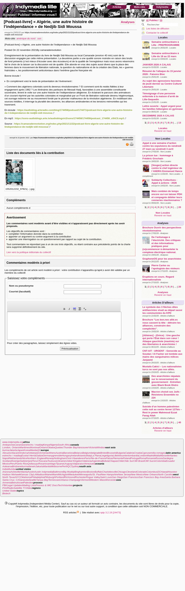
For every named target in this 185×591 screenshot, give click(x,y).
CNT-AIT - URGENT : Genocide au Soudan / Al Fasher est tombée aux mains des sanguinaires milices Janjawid (162, 355)
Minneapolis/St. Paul (90, 474)
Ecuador (170, 461)
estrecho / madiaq (33, 444)
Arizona (6, 471)
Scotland (7, 461)
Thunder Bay (70, 447)
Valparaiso (78, 463)
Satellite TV (20, 488)
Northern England (36, 458)
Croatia (138, 452)
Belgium (86, 452)
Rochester (80, 477)
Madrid (150, 455)
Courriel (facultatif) (20, 291)
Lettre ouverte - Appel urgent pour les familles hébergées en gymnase (162, 107)
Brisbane (17, 466)
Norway (50, 458)
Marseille (165, 455)
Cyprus (145, 452)
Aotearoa (7, 466)
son (39, 38)
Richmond (69, 477)
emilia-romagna (157, 452)
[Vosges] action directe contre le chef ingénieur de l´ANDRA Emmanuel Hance (166, 168)
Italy (89, 455)
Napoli (5, 458)
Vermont (85, 480)
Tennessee (54, 480)
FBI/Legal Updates (12, 485)
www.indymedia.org (12, 442)
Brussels (111, 452)
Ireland (75, 455)
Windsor (101, 447)
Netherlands (15, 458)
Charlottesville (109, 471)
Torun (35, 461)
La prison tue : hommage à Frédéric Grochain (157, 157)
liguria (110, 455)
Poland (126, 458)
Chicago (121, 471)
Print (4, 488)
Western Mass (97, 480)
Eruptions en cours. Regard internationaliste (158, 278)
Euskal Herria (28, 455)
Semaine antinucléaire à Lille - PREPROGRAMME (165, 43)
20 (179, 207)
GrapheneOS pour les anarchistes (161, 258)
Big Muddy (68, 471)
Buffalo (98, 471)
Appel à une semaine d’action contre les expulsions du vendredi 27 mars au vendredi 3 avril (161, 146)
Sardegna (168, 458)
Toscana (42, 461)
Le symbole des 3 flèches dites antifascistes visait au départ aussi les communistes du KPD (162, 310)
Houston (172, 471)
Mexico (6, 463)
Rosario (42, 463)
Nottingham (60, 458)
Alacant (15, 452)
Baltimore (58, 471)
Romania (150, 458)
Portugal (135, 458)
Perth (65, 466)
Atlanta (24, 471)
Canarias (19, 444)
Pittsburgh (49, 477)
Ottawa (51, 447)
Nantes (173, 455)
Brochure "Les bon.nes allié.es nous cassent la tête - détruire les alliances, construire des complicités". (161, 324)
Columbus (152, 471)
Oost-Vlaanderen (75, 458)
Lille (115, 455)
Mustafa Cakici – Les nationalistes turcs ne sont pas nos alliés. (161, 368)
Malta (157, 455)
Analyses (162, 223)
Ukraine (61, 461)
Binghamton (80, 471)
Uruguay (68, 463)
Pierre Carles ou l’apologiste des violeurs (165, 267)
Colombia (161, 461)
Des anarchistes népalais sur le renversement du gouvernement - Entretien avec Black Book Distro (165, 380)
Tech (60, 485)
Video (29, 488)
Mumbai (12, 469)
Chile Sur (128, 461)
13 (179, 122)
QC (39, 450)
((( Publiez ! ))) (154, 20)
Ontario (43, 447)
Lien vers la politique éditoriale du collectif (28, 252)
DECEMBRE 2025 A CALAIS (158, 115)
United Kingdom (73, 461)
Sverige (16, 461)
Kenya (46, 444)
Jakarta (13, 450)
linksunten (122, 455)
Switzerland (26, 461)
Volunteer (68, 485)
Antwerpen (33, 452)
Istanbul (83, 455)
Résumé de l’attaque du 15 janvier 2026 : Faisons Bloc (161, 73)
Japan (20, 450)
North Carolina (165, 474)
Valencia (87, 461)
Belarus (78, 452)
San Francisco (131, 477)
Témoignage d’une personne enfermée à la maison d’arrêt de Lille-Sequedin (160, 96)
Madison (40, 474)
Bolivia (105, 461)
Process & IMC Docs (47, 485)
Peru (12, 463)
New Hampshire (109, 474)
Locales (162, 37)
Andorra (23, 452)
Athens (52, 452)
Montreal (34, 447)
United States (9, 490)
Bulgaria (120, 452)
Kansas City (26, 474)
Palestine (28, 482)
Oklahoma (25, 477)
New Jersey (124, 474)
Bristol (103, 452)
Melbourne (56, 466)
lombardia (133, 455)
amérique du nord (26, 38)
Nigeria (54, 444)
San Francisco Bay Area (152, 477)
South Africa (64, 444)
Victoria (92, 447)
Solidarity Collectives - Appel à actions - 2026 (164, 181)
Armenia (43, 452)
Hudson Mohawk (11, 474)
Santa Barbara (172, 477)
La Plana (96, 455)
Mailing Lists (28, 485)
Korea (27, 450)
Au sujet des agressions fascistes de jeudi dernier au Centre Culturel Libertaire (162, 83)
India (5, 469)
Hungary (66, 455)
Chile (120, 461)
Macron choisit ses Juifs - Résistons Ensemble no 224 (166, 394)
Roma (142, 458)
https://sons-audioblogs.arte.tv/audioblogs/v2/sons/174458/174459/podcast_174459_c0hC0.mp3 (69, 118)
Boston (91, 471)
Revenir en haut (162, 131)
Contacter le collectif (157, 32)
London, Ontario (11, 447)
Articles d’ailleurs (162, 302)
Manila (33, 450)
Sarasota (24, 480)
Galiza (39, 455)
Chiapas (113, 461)
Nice (24, 458)
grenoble (57, 455)
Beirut (14, 482)
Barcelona (68, 452)
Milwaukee (73, 474)
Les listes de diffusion (157, 28)
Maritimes (25, 447)
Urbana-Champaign (70, 480)
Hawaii (164, 471)
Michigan (63, 474)
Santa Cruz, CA (10, 480)
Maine (48, 474)
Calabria (129, 452)
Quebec (59, 447)
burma (5, 450)
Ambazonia (8, 444)
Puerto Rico (21, 463)
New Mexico (137, 474)
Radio (10, 488)
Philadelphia (37, 477)
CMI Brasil (138, 461)
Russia (159, 458)
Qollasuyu (33, 463)
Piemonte (118, 458)
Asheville (15, 471)
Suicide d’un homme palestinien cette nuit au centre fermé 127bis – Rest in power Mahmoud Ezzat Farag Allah (162, 411)
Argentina (97, 461)
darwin (31, 466)
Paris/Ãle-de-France (95, 458)
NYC (17, 477)
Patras (109, 458)
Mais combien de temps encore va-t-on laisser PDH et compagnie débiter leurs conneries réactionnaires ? (166, 196)
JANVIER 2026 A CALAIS (156, 64)
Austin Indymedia (43, 471)
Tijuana (60, 463)
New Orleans (151, 474)
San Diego (117, 477)
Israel (20, 482)
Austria (59, 452)
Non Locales (162, 138)
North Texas (8, 477)
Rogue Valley (93, 477)
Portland (59, 477)
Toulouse (52, 461)
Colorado (142, 471)
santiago (51, 463)
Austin (31, 471)
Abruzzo (6, 452)
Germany (48, 455)
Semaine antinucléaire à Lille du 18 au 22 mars (165, 55)
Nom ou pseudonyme (21, 285)
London (143, 455)
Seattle (32, 480)
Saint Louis (106, 477)
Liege (104, 455)
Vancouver (82, 447)
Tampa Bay (42, 480)
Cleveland (131, 471)
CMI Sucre (150, 461)
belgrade (95, 452)
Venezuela (89, 463)
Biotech (6, 493)
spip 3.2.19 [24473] (110, 512)
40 (179, 422)
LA (34, 474)
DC (159, 471)
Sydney (75, 466)
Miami (55, 474)
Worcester (110, 480)
